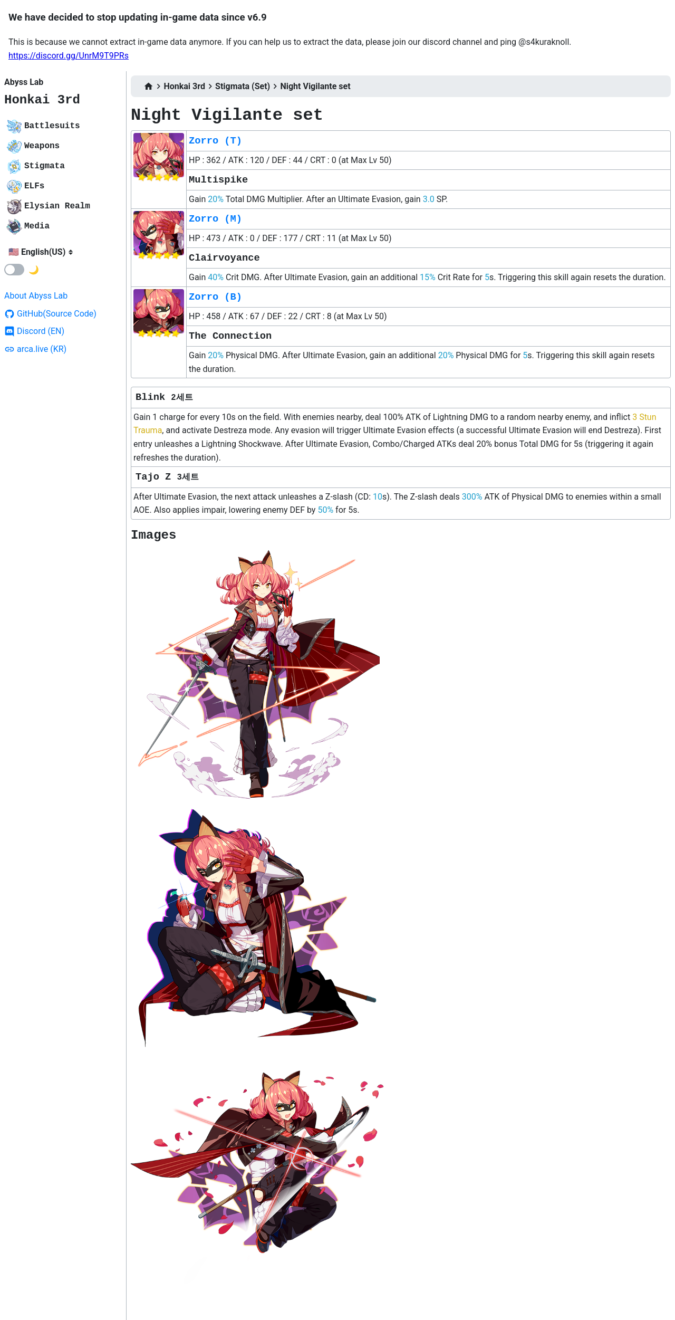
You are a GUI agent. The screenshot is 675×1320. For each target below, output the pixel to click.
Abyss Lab (23, 82)
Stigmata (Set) (242, 86)
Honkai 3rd (42, 100)
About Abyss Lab (36, 296)
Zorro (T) (215, 141)
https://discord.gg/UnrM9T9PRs (68, 56)
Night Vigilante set (315, 86)
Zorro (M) (215, 219)
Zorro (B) (215, 297)
